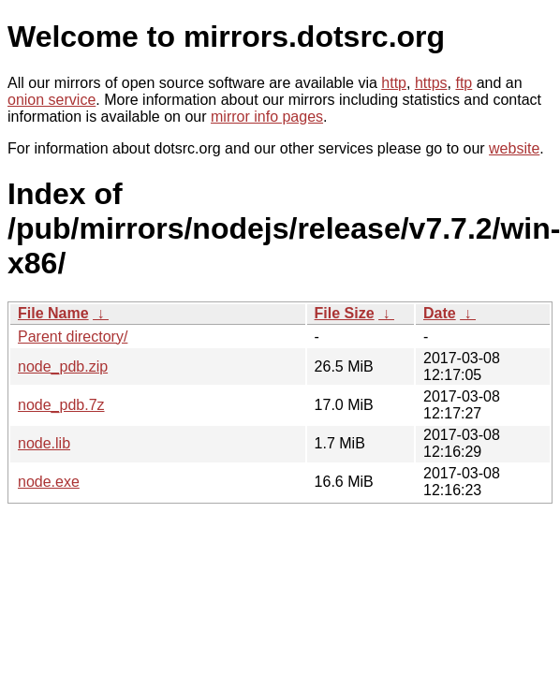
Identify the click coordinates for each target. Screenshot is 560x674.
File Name (53, 313)
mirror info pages (267, 117)
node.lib (44, 443)
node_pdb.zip (63, 366)
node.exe (49, 482)
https (431, 83)
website (514, 148)
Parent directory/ (72, 336)
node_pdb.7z (61, 405)
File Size (345, 313)
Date (439, 313)
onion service (51, 100)
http (393, 83)
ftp (463, 83)
